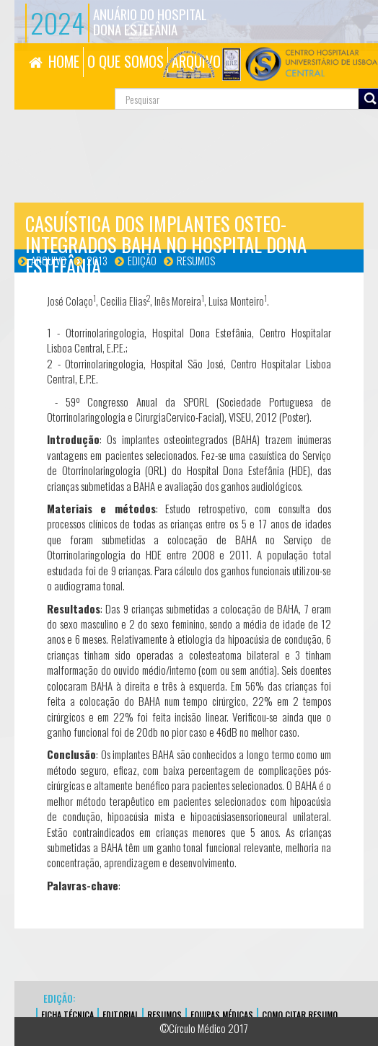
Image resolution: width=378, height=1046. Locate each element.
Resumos (196, 260)
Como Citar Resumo (300, 1015)
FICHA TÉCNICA (67, 1015)
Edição (142, 260)
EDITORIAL (120, 1015)
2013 (97, 260)
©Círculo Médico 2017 (203, 1028)
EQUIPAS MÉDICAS (221, 1015)
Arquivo (48, 260)
